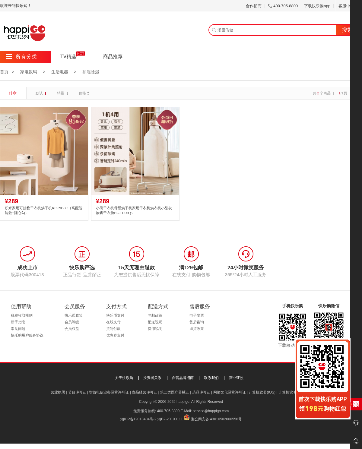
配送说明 (155, 322)
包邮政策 (155, 315)
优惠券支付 (115, 335)
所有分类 (21, 56)
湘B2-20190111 (170, 419)
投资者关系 (152, 378)
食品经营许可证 (144, 392)
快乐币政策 (74, 315)
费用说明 (155, 329)
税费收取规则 (22, 315)
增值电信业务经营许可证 (109, 392)
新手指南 (18, 322)
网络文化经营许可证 (229, 392)
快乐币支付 (115, 315)
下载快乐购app (317, 6)
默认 (40, 93)
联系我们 (211, 378)
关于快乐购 (124, 378)
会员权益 (72, 329)
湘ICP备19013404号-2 (138, 419)
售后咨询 (196, 322)
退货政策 (196, 329)
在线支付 (113, 322)
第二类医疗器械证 (174, 392)
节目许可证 (77, 392)
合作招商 (254, 6)
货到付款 (113, 329)
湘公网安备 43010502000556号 (216, 419)
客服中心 (348, 6)
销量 (61, 93)
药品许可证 (201, 392)
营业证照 (236, 378)
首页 (4, 71)
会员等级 (72, 322)
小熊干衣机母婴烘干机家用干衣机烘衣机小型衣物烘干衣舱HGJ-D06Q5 (134, 210)
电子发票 (196, 315)
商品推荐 (112, 56)
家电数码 (28, 71)
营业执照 (58, 392)
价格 (85, 93)
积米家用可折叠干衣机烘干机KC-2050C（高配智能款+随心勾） (43, 210)
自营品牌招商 (183, 378)
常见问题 (18, 329)
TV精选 (68, 56)
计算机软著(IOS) (262, 392)
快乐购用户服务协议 (27, 335)
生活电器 (59, 71)
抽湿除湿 (90, 71)
